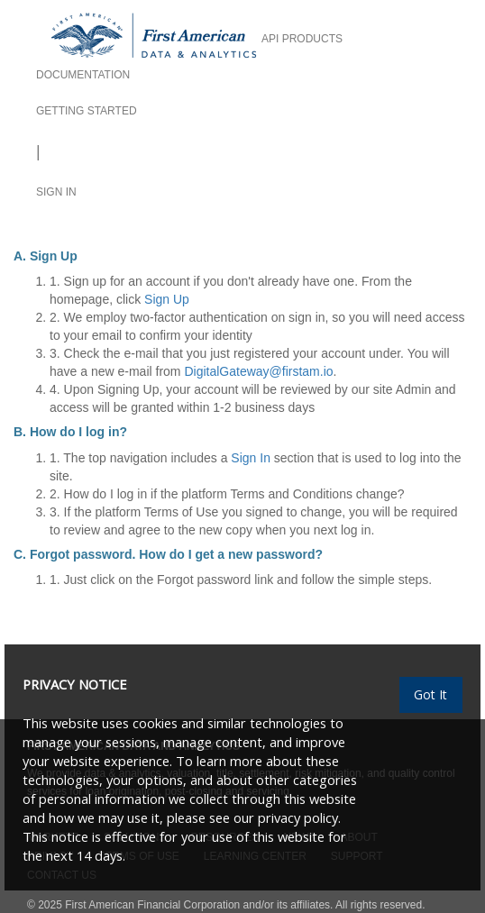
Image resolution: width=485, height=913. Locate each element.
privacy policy (298, 817)
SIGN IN (56, 192)
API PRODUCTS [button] (302, 38)
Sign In (250, 458)
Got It (430, 694)
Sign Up (166, 299)
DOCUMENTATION (83, 74)
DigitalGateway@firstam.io (258, 371)
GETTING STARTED (86, 111)
